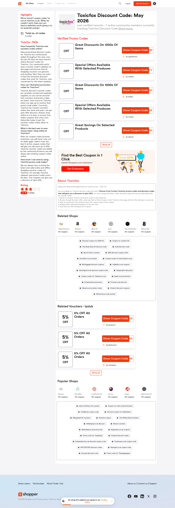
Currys (110, 394)
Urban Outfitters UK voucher (89, 406)
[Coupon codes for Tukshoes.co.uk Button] (92, 276)
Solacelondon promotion (93, 282)
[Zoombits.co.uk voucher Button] (87, 259)
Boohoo (61, 394)
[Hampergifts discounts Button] (123, 270)
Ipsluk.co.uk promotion (122, 276)
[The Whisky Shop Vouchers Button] (128, 418)
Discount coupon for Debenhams (119, 412)
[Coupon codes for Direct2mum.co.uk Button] (118, 259)
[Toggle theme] (154, 3)
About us (131, 484)
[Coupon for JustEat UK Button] (119, 241)
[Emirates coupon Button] (104, 418)
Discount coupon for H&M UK (93, 241)
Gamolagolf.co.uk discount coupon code (93, 270)
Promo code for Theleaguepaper (118, 453)
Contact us (143, 484)
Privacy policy (42, 499)
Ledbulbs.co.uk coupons (120, 264)
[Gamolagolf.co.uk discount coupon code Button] (92, 270)
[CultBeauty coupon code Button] (89, 412)
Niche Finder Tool (55, 484)
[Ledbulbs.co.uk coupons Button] (120, 265)
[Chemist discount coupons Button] (118, 288)
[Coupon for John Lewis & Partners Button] (119, 406)
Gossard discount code (89, 453)
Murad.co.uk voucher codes (92, 288)
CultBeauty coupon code (90, 412)
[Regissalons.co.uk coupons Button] (119, 430)
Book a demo (24, 484)
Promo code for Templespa (92, 435)
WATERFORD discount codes (91, 447)
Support (153, 484)
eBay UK (94, 229)
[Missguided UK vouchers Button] (80, 418)
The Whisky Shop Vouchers (129, 418)
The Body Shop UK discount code (94, 247)
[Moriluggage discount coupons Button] (92, 265)
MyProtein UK (146, 394)
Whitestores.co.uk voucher (105, 294)
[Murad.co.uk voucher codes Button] (91, 288)
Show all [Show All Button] (106, 145)
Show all (96, 373)
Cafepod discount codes (120, 435)
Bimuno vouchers (119, 424)
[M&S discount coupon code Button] (117, 253)
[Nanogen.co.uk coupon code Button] (120, 447)
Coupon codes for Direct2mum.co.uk (118, 258)
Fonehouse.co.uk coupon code (125, 441)
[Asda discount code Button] (121, 247)
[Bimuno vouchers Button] (118, 424)
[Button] (128, 4)
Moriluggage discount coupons (93, 264)
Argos (127, 394)
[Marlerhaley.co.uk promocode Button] (91, 430)
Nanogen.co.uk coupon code (120, 447)
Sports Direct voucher (91, 252)
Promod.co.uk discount (118, 282)
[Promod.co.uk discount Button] (118, 282)
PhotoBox (78, 394)
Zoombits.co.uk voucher (88, 258)
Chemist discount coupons (119, 288)
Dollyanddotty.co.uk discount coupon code (90, 441)
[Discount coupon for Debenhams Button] (118, 412)
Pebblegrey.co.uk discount (95, 424)
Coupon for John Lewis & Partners (120, 406)
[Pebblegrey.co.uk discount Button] (94, 424)
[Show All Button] (96, 372)
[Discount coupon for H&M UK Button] (92, 241)
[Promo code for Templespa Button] (91, 436)
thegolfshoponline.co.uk (67, 229)
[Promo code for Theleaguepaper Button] (117, 453)
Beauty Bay (145, 229)
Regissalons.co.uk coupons (120, 429)
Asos (110, 229)
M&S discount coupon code (118, 252)
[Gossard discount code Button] (89, 453)
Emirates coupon (105, 418)
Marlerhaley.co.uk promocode (91, 429)
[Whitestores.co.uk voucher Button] (104, 294)
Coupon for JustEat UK (120, 241)
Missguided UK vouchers (81, 418)
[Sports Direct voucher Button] (90, 253)
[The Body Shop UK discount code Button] (93, 247)
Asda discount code (122, 247)
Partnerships (38, 484)
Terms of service (56, 499)
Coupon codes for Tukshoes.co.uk (93, 276)
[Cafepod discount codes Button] (119, 436)
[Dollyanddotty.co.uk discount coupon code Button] (89, 442)
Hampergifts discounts (124, 270)
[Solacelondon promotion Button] (92, 282)
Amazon (78, 229)
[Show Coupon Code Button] (135, 50)
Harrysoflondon (130, 229)
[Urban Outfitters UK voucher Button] (88, 406)
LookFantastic (96, 394)
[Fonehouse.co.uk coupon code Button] (124, 442)
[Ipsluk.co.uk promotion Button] (121, 276)
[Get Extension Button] (75, 169)
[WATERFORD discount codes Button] (90, 447)
